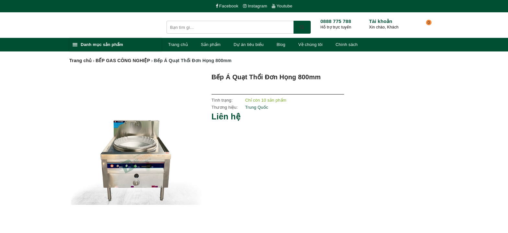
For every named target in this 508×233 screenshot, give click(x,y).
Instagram (255, 6)
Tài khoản (380, 21)
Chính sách (347, 44)
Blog (281, 44)
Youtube (282, 6)
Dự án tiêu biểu (249, 44)
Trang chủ (178, 44)
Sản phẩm (211, 44)
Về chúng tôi (310, 44)
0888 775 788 (335, 21)
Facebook (227, 6)
